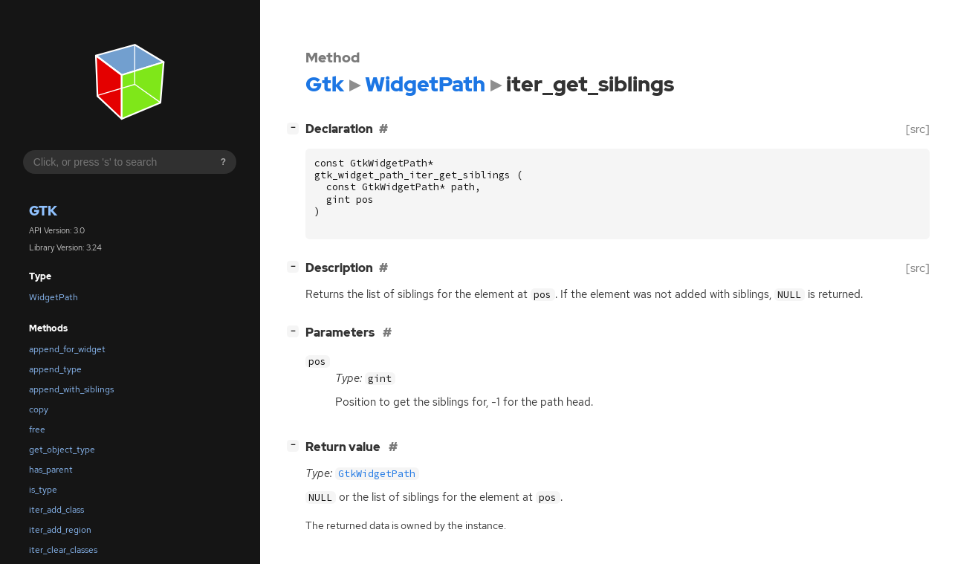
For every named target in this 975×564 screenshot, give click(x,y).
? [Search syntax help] (223, 162)
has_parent (51, 470)
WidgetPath (53, 297)
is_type (43, 490)
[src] (918, 129)
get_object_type (62, 450)
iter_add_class (56, 510)
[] (296, 127)
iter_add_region (60, 530)
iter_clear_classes (63, 550)
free (37, 429)
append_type (55, 369)
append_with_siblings (71, 389)
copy (38, 409)
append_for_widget (67, 349)
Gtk (43, 210)
